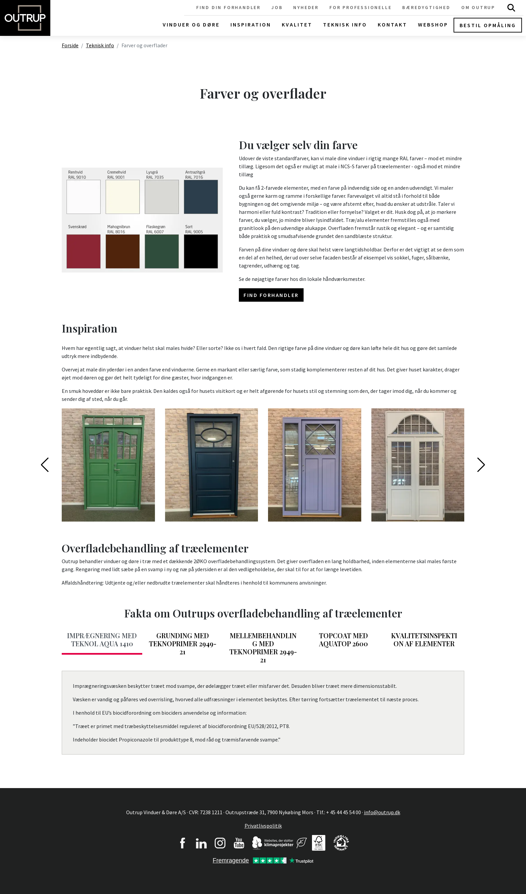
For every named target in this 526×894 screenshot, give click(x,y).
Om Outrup (478, 7)
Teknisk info (100, 45)
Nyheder (306, 7)
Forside (70, 45)
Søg (511, 7)
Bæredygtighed (426, 7)
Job (276, 7)
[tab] (102, 642)
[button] (44, 465)
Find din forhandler (228, 7)
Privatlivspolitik (263, 825)
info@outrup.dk (382, 812)
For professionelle (360, 7)
